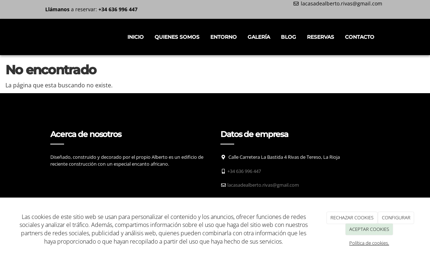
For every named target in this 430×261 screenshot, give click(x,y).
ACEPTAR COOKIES (369, 229)
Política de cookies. (369, 243)
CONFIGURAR (396, 217)
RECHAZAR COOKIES (352, 217)
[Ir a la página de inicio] (43, 37)
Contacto (359, 37)
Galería (259, 37)
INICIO (135, 37)
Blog (288, 37)
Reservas (320, 37)
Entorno (223, 37)
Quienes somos (177, 37)
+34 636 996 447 (244, 171)
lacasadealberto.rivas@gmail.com (341, 3)
